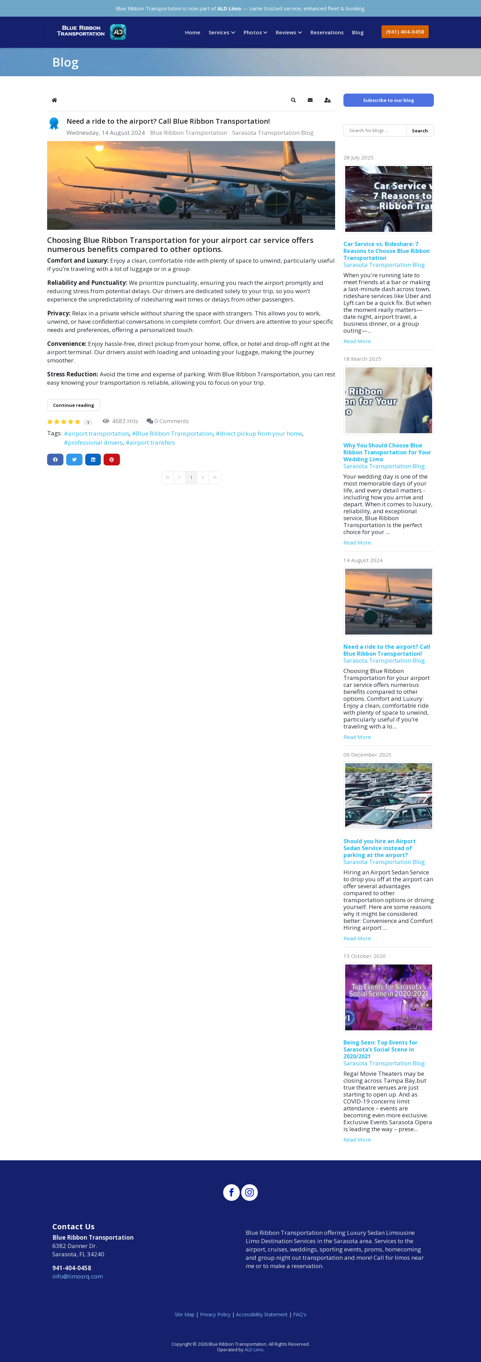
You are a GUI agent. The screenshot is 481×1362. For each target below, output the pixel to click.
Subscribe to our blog (388, 100)
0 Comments (172, 421)
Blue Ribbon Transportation (188, 133)
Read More (357, 341)
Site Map (184, 1314)
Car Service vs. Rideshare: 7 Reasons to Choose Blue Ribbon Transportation (386, 251)
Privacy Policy (215, 1314)
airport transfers (152, 442)
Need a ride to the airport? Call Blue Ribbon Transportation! (168, 121)
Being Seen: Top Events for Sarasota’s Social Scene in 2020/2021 (380, 1049)
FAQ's (299, 1314)
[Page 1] (191, 477)
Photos (253, 32)
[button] (293, 100)
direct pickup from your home (261, 433)
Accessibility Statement (262, 1314)
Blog (358, 32)
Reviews (286, 32)
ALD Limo (254, 1349)
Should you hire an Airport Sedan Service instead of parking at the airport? (379, 848)
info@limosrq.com (77, 1276)
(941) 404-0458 (405, 31)
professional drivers (95, 442)
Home (192, 32)
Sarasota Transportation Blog (273, 132)
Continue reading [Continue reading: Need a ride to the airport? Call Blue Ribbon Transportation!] (73, 405)
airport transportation (98, 433)
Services (219, 32)
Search (420, 131)
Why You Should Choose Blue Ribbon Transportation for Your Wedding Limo (387, 452)
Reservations (327, 32)
